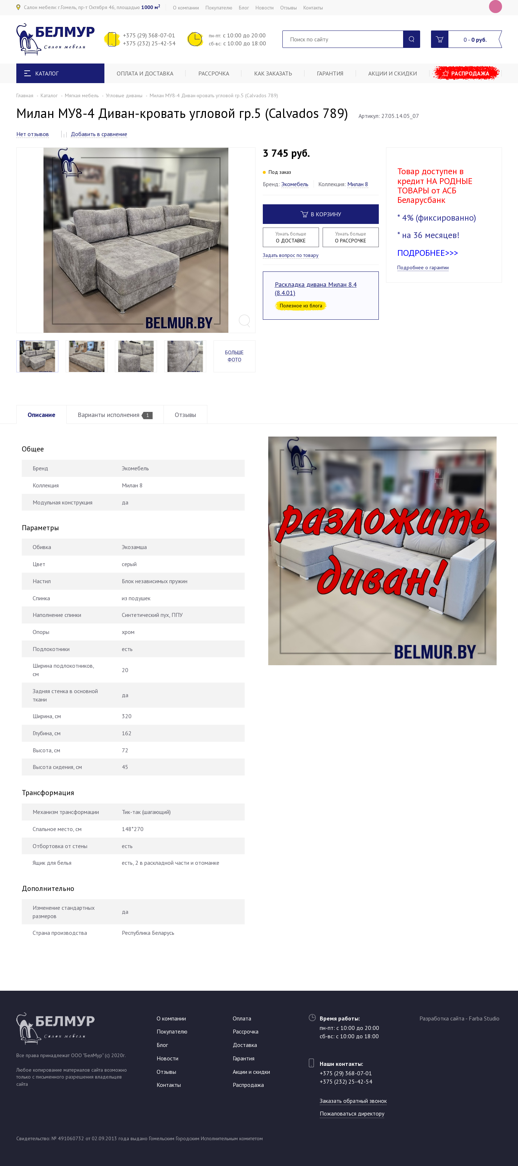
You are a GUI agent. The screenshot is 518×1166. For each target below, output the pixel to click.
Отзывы (288, 7)
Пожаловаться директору (352, 1113)
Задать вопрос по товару (291, 255)
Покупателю (219, 7)
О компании (186, 7)
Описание (41, 414)
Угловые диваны (124, 95)
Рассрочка (213, 73)
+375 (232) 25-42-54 (149, 43)
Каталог (49, 95)
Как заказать (273, 73)
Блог (244, 7)
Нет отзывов (32, 134)
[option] (136, 240)
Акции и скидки (392, 73)
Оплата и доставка (145, 73)
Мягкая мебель (82, 95)
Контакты (313, 7)
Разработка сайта (441, 1018)
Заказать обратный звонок (353, 1100)
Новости (265, 7)
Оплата (242, 1018)
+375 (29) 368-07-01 (149, 35)
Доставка (245, 1044)
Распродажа (470, 73)
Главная (24, 95)
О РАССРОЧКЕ (351, 237)
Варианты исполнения (115, 414)
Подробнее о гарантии (423, 267)
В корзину (321, 214)
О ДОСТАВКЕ (291, 237)
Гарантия (330, 73)
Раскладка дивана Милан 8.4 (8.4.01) (316, 288)
